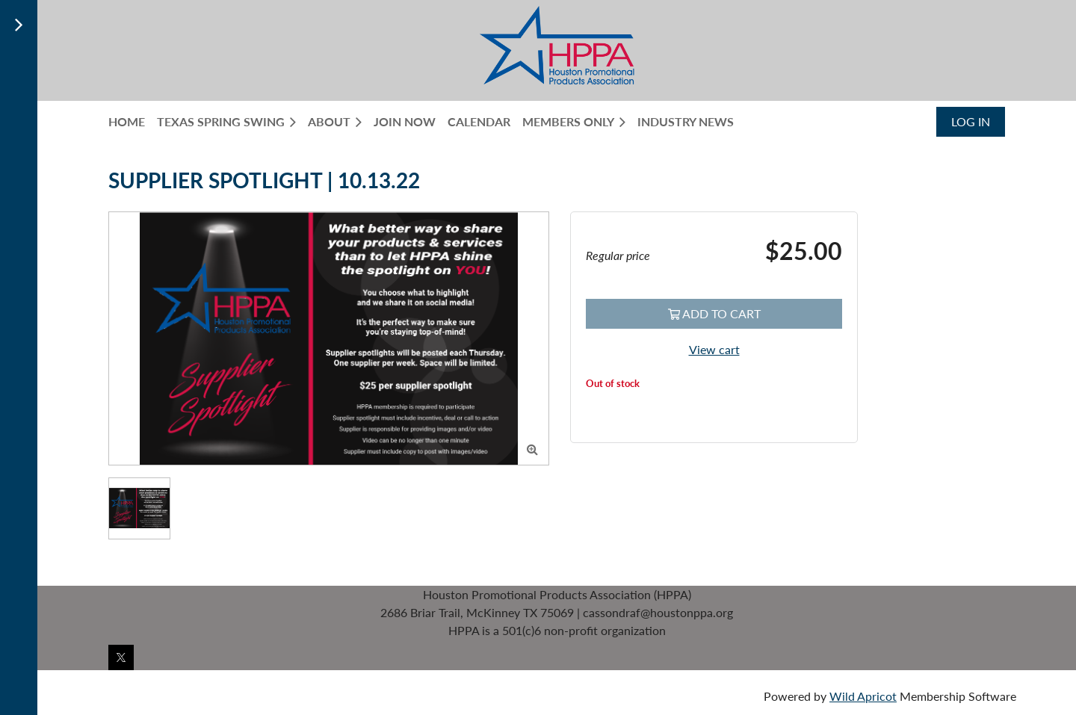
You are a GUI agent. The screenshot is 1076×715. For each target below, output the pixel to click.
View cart (714, 349)
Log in (970, 121)
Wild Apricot (863, 696)
